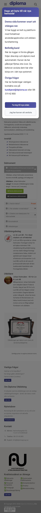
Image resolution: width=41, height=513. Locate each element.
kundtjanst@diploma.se (16, 89)
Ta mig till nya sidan (20, 105)
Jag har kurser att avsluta (20, 112)
